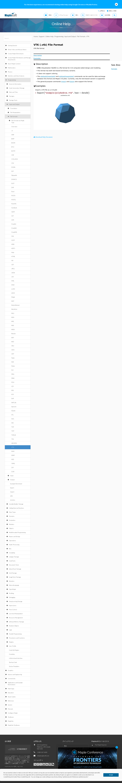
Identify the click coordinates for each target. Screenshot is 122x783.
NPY (12, 337)
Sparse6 (13, 406)
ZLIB (12, 471)
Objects (11, 528)
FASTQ (13, 199)
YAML (13, 463)
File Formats (14, 116)
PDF (12, 362)
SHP (12, 398)
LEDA (13, 293)
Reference (11, 701)
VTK (12, 447)
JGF (12, 264)
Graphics (10, 670)
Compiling (12, 553)
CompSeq (12, 654)
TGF (12, 427)
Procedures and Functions (17, 638)
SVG (12, 419)
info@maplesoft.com (43, 756)
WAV (12, 451)
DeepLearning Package (15, 601)
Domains (11, 516)
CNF (12, 155)
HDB (12, 244)
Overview (14, 126)
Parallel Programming (15, 634)
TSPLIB (13, 435)
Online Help (49, 36)
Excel (12, 191)
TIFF (12, 431)
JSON (13, 273)
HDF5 (13, 248)
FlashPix (13, 204)
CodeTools (12, 561)
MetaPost (14, 309)
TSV (12, 439)
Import (12, 492)
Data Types (12, 512)
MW (12, 325)
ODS (12, 350)
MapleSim (10, 721)
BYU (12, 147)
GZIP (13, 240)
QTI (12, 386)
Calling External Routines (16, 508)
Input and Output (14, 104)
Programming (12, 80)
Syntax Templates (14, 666)
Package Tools (13, 100)
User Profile (12, 646)
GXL (12, 236)
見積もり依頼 (112, 11)
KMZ (12, 285)
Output (12, 479)
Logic (10, 630)
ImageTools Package (15, 577)
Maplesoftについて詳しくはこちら (14, 766)
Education (11, 693)
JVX (12, 277)
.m (12, 130)
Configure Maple (13, 713)
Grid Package (13, 573)
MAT (12, 301)
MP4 (12, 317)
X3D (12, 459)
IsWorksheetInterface (15, 658)
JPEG (13, 268)
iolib (11, 496)
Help (12, 252)
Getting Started (12, 45)
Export (12, 488)
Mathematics (12, 68)
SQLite (13, 410)
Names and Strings (14, 536)
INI (12, 260)
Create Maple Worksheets (16, 53)
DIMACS (14, 179)
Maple (13, 297)
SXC (12, 423)
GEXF (13, 212)
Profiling (11, 593)
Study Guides (12, 697)
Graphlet (14, 228)
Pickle (13, 366)
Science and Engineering (15, 674)
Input (11, 475)
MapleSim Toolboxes (14, 725)
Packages (11, 96)
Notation (11, 581)
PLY (12, 370)
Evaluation (12, 520)
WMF (13, 455)
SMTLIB (13, 402)
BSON (13, 143)
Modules (11, 524)
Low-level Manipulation (16, 613)
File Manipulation (15, 112)
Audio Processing (14, 544)
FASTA (13, 195)
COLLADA (14, 159)
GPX (12, 220)
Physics (10, 72)
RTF (12, 394)
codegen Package (14, 557)
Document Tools (14, 565)
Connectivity (11, 678)
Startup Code (13, 662)
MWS (13, 329)
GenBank (14, 208)
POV (12, 382)
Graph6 (13, 224)
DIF (12, 171)
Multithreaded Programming (17, 532)
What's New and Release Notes (17, 49)
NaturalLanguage (14, 585)
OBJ (12, 346)
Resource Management (16, 617)
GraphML (14, 232)
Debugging (12, 597)
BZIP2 (13, 151)
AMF (12, 135)
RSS (12, 390)
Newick (13, 333)
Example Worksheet (16, 484)
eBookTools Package (15, 569)
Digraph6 (14, 175)
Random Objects (14, 626)
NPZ (12, 342)
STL (12, 415)
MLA (12, 313)
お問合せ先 (37, 741)
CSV (12, 163)
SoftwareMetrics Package (16, 622)
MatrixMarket (15, 305)
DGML (13, 167)
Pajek (13, 358)
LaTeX (13, 289)
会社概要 (8, 741)
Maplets (11, 642)
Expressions (12, 605)
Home (36, 36)
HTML (13, 256)
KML (12, 281)
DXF (12, 187)
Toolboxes (11, 717)
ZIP (12, 467)
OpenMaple (12, 589)
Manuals (10, 709)
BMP (12, 139)
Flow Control (13, 609)
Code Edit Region (14, 650)
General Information (15, 84)
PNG (12, 374)
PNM (12, 378)
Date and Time (13, 92)
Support (41, 36)
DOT (12, 183)
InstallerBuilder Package (16, 504)
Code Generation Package (16, 88)
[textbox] (63, 93)
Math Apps (11, 688)
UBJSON (14, 443)
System (10, 705)
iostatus (12, 500)
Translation (13, 108)
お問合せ (102, 11)
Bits (10, 548)
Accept (111, 775)
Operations (12, 540)
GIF (12, 216)
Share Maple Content (14, 64)
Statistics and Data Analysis (16, 76)
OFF (12, 354)
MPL (12, 321)
